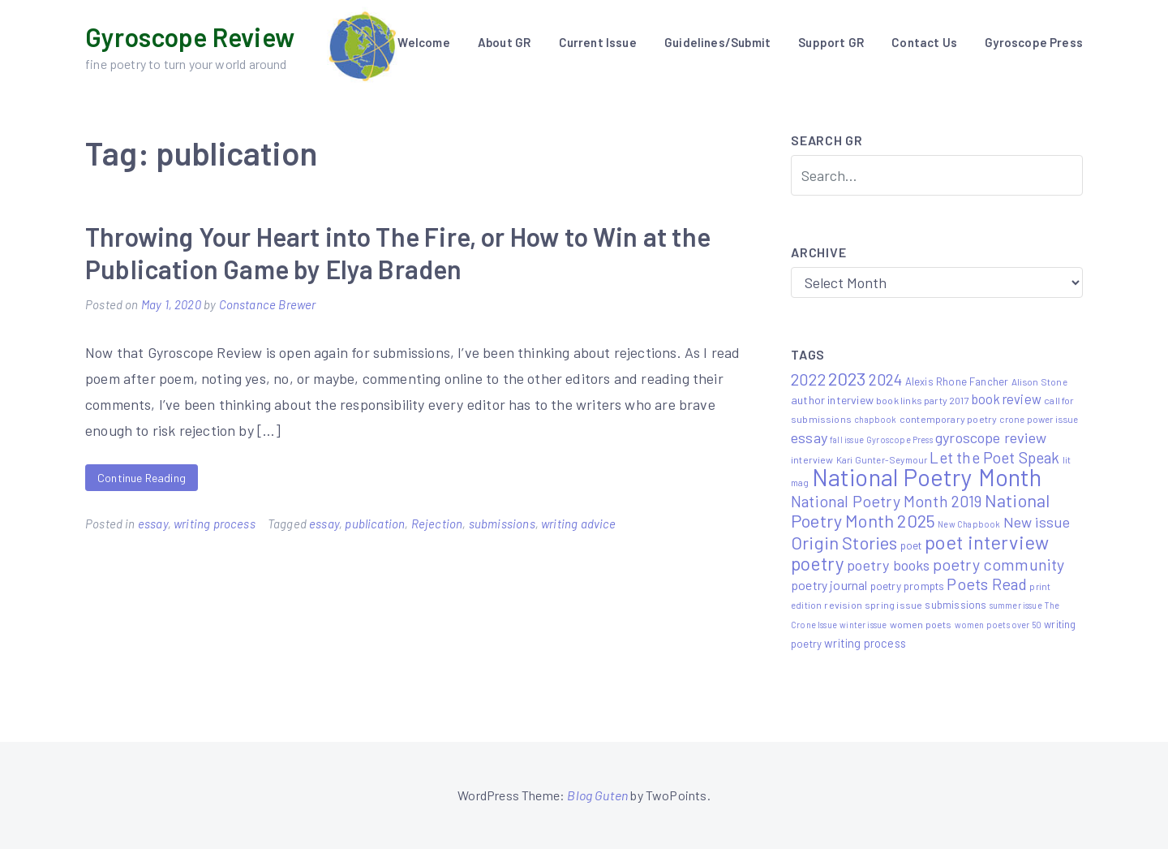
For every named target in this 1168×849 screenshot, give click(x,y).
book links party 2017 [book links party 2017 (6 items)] (922, 400)
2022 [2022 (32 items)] (808, 379)
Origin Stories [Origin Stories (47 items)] (844, 542)
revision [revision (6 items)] (842, 604)
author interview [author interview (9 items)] (832, 400)
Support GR (831, 42)
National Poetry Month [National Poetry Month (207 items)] (927, 477)
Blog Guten (597, 795)
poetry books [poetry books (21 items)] (888, 565)
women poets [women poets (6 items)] (921, 624)
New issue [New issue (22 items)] (1037, 522)
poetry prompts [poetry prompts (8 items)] (907, 586)
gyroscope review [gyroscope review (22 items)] (990, 437)
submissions (502, 523)
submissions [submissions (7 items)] (955, 604)
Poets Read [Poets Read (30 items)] (987, 583)
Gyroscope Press (1034, 42)
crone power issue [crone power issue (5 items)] (1038, 418)
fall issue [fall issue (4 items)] (847, 439)
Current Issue (598, 42)
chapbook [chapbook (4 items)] (875, 419)
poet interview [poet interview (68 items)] (987, 542)
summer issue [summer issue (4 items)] (1016, 605)
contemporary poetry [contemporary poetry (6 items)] (948, 418)
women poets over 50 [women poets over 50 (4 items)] (998, 624)
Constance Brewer (267, 304)
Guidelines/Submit (717, 42)
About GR (504, 42)
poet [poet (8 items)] (911, 545)
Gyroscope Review (189, 36)
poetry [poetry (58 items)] (817, 563)
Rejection (437, 523)
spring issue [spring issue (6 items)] (893, 604)
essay (153, 523)
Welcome (423, 42)
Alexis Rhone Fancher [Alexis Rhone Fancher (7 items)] (957, 381)
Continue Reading (141, 478)
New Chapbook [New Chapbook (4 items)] (969, 524)
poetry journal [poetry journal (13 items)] (829, 585)
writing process (215, 523)
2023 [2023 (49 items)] (847, 378)
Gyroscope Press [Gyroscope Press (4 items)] (899, 439)
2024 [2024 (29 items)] (886, 379)
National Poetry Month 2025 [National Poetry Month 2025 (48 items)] (920, 510)
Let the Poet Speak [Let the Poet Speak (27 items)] (994, 457)
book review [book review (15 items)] (1006, 399)
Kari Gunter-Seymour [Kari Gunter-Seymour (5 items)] (881, 459)
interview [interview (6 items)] (812, 459)
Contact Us (924, 42)
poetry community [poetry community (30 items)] (999, 564)
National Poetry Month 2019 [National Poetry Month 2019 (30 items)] (886, 501)
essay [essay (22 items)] (809, 437)
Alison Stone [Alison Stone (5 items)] (1039, 381)
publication (375, 523)
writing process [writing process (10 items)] (865, 643)
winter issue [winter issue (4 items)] (863, 624)
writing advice (578, 523)
